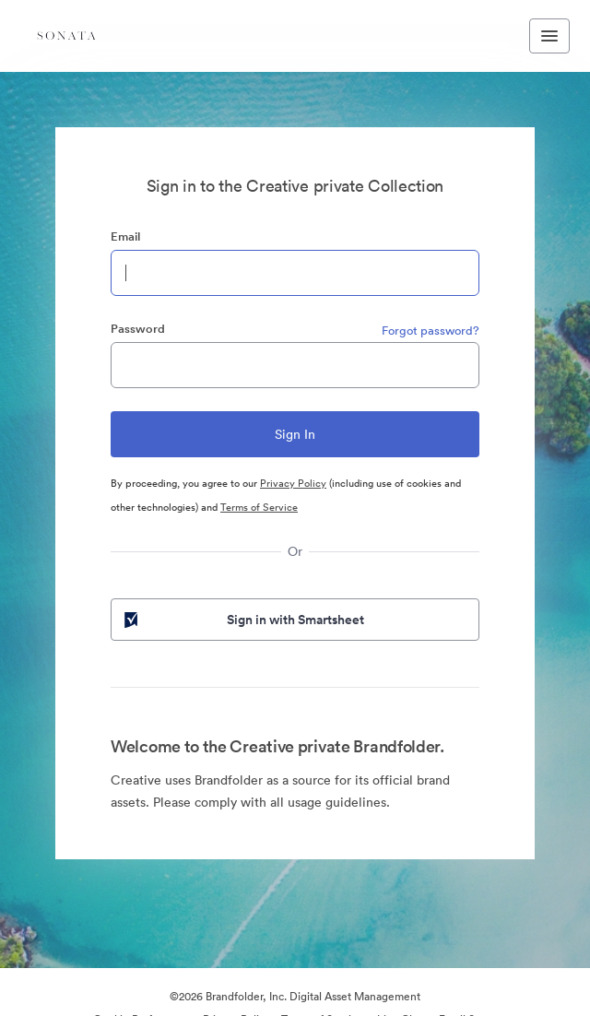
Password (138, 329)
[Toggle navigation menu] (549, 35)
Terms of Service (259, 507)
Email (125, 236)
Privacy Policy (293, 483)
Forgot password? (430, 330)
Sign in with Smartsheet (242, 619)
